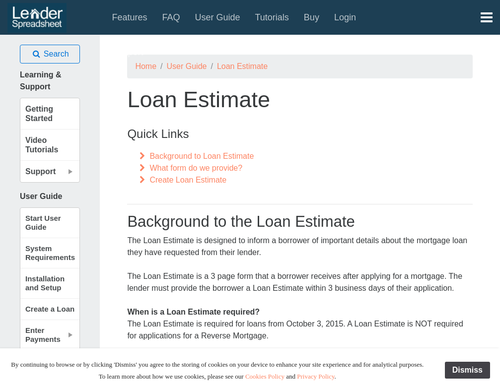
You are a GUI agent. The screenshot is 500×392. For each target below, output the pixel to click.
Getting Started (39, 114)
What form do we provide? (189, 168)
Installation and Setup (45, 283)
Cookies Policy (265, 376)
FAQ (171, 17)
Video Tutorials (41, 145)
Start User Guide (43, 222)
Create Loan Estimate (181, 180)
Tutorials (272, 17)
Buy (311, 17)
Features (129, 17)
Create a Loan (49, 309)
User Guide (217, 17)
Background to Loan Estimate (195, 156)
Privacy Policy (315, 376)
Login (345, 17)
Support (127, 52)
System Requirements (50, 252)
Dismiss (467, 370)
